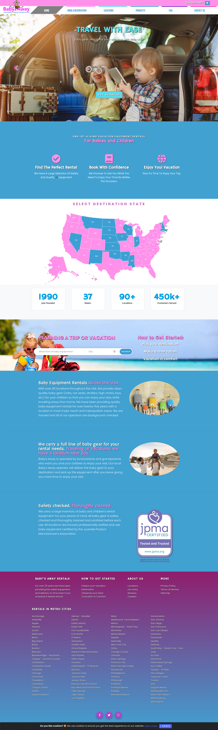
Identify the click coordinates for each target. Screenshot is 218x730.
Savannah (156, 637)
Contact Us (199, 10)
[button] (16, 67)
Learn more (151, 728)
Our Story (133, 589)
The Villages (157, 673)
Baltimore (37, 634)
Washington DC (159, 691)
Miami (114, 623)
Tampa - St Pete (160, 669)
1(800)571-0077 (194, 2)
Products (140, 10)
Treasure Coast (159, 676)
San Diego (156, 623)
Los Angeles (78, 698)
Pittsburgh (116, 680)
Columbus (37, 684)
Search (126, 351)
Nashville (116, 641)
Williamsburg (158, 698)
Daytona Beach (40, 694)
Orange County (119, 652)
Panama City (118, 662)
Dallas (35, 691)
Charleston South (41, 666)
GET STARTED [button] (109, 94)
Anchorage (38, 616)
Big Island (37, 641)
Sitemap (165, 593)
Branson (36, 652)
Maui (114, 616)
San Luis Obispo (159, 630)
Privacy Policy (168, 585)
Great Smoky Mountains (84, 652)
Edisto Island (78, 623)
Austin (35, 630)
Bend (35, 637)
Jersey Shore (78, 680)
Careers (132, 596)
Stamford (156, 659)
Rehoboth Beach (120, 694)
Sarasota (156, 634)
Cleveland (37, 680)
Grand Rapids (79, 648)
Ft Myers (75, 637)
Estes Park (76, 626)
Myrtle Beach (118, 634)
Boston (35, 648)
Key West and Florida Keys (85, 687)
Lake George (78, 691)
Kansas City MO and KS (84, 684)
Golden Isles (78, 644)
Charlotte (37, 669)
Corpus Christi (40, 687)
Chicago (36, 673)
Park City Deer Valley (122, 666)
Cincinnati (37, 676)
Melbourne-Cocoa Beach (125, 619)
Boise (35, 644)
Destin (74, 619)
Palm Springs (118, 659)
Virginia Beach (159, 687)
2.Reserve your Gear (92, 593)
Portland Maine (119, 687)
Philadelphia (118, 673)
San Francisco (158, 626)
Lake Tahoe (77, 694)
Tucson (155, 680)
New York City (118, 644)
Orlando (115, 655)
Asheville (37, 619)
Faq (170, 10)
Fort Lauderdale (80, 630)
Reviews (132, 593)
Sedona (155, 644)
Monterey (116, 630)
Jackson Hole (78, 673)
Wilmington (157, 701)
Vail (153, 684)
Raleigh (115, 691)
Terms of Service (170, 589)
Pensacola (117, 669)
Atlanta (36, 626)
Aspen (35, 623)
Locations (108, 10)
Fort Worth (77, 634)
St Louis (155, 655)
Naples (115, 637)
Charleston (38, 662)
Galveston (77, 641)
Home (46, 10)
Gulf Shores (77, 655)
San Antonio (157, 619)
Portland (115, 684)
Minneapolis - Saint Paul (124, 626)
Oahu (114, 648)
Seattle (154, 641)
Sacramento (157, 616)
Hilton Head (77, 659)
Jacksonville (78, 676)
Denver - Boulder (80, 616)
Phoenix (115, 676)
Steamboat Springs (161, 662)
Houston (76, 662)
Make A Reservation (76, 10)
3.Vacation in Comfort (93, 596)
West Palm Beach (160, 694)
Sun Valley (156, 666)
